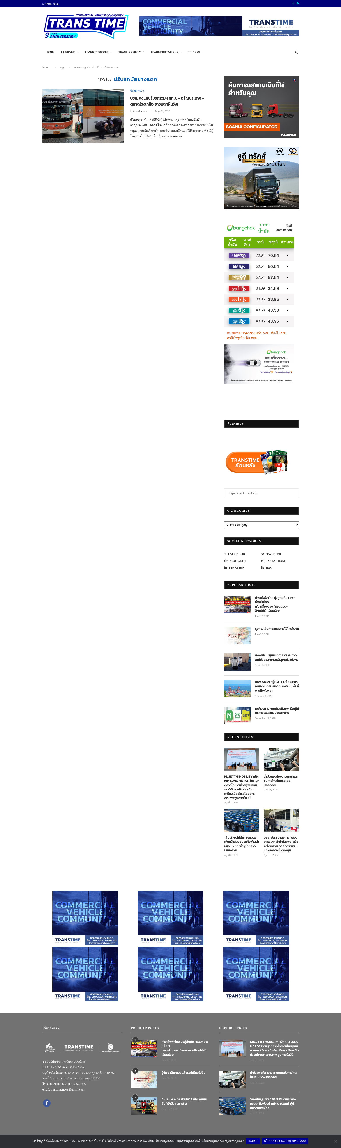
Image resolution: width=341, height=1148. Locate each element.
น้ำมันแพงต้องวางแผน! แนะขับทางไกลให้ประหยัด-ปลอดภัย (281, 780)
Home (50, 52)
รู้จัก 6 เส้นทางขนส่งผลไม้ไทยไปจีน (277, 629)
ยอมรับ (252, 1141)
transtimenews (140, 111)
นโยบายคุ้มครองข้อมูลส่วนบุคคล (285, 1141)
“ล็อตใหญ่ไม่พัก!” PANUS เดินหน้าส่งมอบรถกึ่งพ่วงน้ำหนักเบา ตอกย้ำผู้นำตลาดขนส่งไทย (241, 844)
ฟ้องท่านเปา (137, 90)
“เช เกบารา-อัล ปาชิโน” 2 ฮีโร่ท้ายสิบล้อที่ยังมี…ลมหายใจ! (184, 1101)
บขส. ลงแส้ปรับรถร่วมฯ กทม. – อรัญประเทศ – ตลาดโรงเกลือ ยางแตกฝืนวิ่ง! (167, 101)
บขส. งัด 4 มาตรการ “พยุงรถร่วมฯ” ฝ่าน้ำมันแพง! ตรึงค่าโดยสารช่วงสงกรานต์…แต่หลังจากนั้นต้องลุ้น (281, 844)
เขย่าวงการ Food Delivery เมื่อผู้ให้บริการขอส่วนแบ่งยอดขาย (277, 711)
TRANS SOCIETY (129, 52)
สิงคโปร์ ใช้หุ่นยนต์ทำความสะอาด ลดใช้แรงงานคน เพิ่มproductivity (276, 657)
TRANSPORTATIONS (164, 52)
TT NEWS (194, 52)
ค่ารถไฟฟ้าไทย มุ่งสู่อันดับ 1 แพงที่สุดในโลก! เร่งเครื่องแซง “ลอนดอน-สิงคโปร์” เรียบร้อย (275, 604)
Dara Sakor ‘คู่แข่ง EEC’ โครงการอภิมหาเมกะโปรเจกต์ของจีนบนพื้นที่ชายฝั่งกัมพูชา (277, 686)
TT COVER (67, 52)
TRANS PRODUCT (97, 52)
